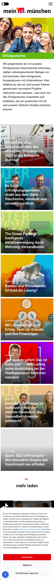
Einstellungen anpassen (27, 573)
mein (27, 11)
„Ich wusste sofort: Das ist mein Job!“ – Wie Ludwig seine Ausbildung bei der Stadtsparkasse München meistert (26, 368)
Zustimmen (27, 557)
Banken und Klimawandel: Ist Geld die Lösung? (26, 288)
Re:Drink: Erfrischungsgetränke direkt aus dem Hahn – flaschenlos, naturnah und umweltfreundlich (26, 194)
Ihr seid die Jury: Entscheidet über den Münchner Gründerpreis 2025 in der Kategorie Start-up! (24, 151)
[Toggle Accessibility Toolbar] (5, 574)
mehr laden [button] (27, 485)
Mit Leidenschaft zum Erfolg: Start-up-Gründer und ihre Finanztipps (24, 329)
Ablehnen (27, 565)
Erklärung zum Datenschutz (30, 529)
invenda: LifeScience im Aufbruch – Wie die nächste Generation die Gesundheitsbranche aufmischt (24, 412)
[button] (50, 4)
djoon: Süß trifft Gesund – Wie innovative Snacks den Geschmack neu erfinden (26, 459)
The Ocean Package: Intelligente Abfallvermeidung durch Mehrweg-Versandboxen (24, 240)
